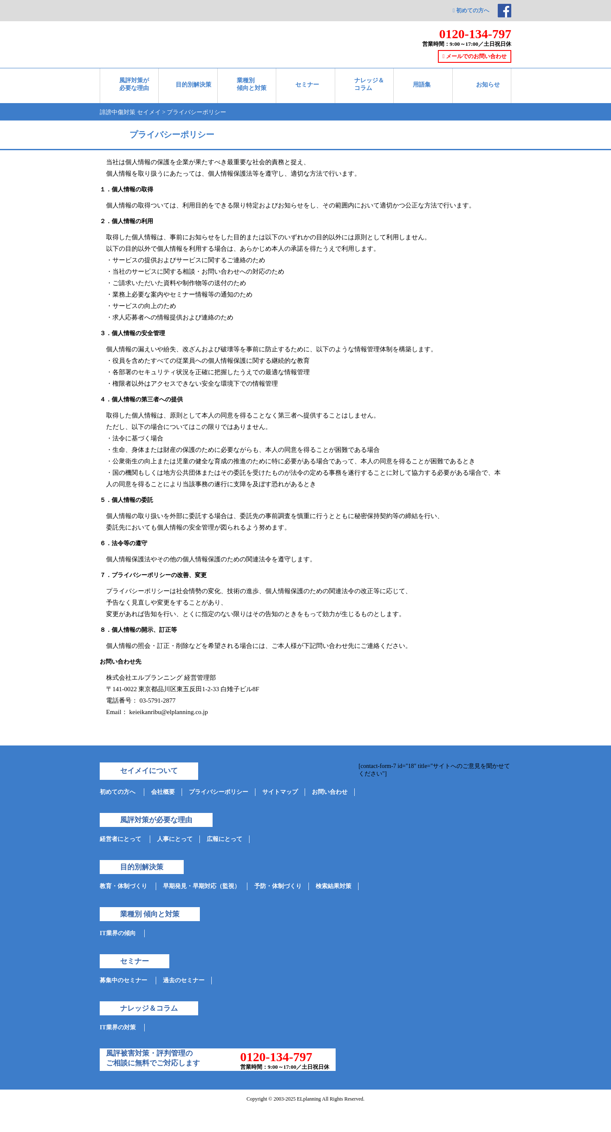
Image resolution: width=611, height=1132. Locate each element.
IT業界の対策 (118, 1027)
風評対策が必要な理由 (134, 84)
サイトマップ (280, 792)
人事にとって (175, 839)
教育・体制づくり (123, 886)
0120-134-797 (475, 34)
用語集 (422, 84)
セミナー (307, 84)
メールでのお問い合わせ (475, 56)
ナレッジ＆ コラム (369, 84)
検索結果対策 (333, 886)
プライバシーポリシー (218, 792)
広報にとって (224, 839)
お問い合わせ (330, 792)
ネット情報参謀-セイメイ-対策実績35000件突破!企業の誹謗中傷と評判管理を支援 (193, 29)
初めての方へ (471, 10)
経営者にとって (120, 839)
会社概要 (163, 792)
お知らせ (488, 84)
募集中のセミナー (123, 980)
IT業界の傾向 (118, 933)
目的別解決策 (193, 84)
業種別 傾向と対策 (251, 84)
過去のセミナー (184, 980)
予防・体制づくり (278, 886)
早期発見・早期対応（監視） (201, 886)
